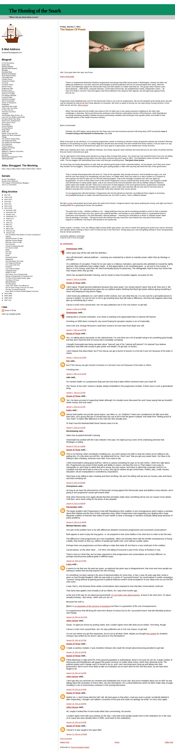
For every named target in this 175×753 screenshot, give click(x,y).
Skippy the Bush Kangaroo (11, 135)
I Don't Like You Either (10, 108)
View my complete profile (11, 314)
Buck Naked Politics (9, 75)
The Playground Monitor (13, 263)
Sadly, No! (5, 131)
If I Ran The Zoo (7, 110)
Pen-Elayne (6, 124)
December (9, 210)
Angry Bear (6, 65)
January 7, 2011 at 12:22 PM (76, 374)
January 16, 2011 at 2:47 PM (76, 640)
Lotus (69, 564)
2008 (6, 298)
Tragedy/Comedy (11, 270)
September (10, 216)
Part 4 (19, 169)
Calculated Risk (7, 77)
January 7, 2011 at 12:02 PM (76, 330)
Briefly (8, 250)
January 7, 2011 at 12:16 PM (76, 357)
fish (68, 361)
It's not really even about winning (125, 595)
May (7, 224)
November (9, 212)
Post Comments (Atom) (80, 747)
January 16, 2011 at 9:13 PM (76, 722)
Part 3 (14, 169)
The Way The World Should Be (15, 289)
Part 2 (9, 169)
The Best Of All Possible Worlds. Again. (18, 278)
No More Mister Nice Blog (11, 119)
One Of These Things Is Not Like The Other (20, 287)
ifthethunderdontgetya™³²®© (12, 157)
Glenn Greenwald (67, 76)
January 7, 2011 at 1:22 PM (75, 392)
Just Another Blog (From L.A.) (12, 115)
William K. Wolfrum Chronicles (12, 151)
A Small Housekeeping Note (15, 246)
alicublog (5, 155)
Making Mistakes (11, 282)
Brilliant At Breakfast (9, 74)
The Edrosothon (11, 284)
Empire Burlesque (8, 92)
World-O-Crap (7, 153)
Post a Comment (66, 738)
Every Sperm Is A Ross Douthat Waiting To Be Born (22, 291)
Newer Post (64, 742)
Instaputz (5, 113)
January (9, 233)
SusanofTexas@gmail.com (12, 53)
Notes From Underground (11, 121)
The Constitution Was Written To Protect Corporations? (23, 235)
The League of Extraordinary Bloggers (15, 183)
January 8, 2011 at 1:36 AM (75, 446)
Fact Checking (10, 244)
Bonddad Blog (7, 72)
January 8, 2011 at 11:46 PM (76, 522)
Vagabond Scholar (8, 148)
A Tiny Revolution (8, 63)
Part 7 (34, 169)
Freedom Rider (7, 97)
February (9, 231)
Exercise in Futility (8, 94)
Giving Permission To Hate (14, 238)
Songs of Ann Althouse (10, 181)
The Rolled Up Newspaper (11, 142)
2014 (6, 201)
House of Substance (9, 103)
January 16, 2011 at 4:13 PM (76, 689)
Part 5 (24, 169)
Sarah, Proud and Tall (9, 133)
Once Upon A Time (8, 122)
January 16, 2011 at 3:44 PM (76, 673)
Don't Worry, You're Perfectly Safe (16, 274)
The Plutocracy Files (9, 140)
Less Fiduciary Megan (13, 269)
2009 (6, 296)
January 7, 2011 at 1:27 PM (75, 407)
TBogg (4, 137)
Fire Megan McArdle (9, 95)
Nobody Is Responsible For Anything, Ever (19, 276)
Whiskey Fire (6, 149)
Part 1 (4, 169)
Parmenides (71, 507)
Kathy (69, 410)
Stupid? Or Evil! (11, 272)
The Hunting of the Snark (35, 11)
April (7, 226)
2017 (6, 195)
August (8, 218)
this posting (151, 634)
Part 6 (29, 169)
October (9, 214)
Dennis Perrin (7, 86)
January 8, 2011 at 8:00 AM (75, 482)
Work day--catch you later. (14, 242)
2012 (6, 206)
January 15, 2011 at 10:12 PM (76, 617)
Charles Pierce (7, 79)
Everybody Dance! (11, 257)
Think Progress (7, 146)
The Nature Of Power (12, 280)
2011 (6, 208)
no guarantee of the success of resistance (92, 606)
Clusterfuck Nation (8, 81)
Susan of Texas (73, 283)
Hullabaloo (5, 104)
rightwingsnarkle (7, 158)
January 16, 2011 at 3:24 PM (76, 652)
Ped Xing (9, 252)
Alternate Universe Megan (14, 240)
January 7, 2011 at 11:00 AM (76, 309)
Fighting (8, 236)
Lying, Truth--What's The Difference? (17, 285)
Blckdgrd (5, 70)
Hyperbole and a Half (9, 106)
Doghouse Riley (7, 88)
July (7, 220)
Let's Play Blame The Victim (15, 261)
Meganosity (9, 259)
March (8, 229)
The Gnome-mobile (12, 248)
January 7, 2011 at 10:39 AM (76, 279)
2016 (6, 197)
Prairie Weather (7, 126)
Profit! (7, 255)
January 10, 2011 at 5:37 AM (76, 561)
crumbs (70, 203)
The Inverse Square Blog (11, 139)
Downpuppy (72, 249)
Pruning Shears (7, 128)
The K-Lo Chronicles (9, 185)
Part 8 (39, 169)
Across (9, 179)
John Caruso (83, 105)
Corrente (5, 83)
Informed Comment (9, 112)
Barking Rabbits (7, 66)
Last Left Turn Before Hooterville (13, 117)
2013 (6, 204)
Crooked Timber (7, 84)
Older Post (169, 742)
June (8, 222)
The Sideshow (7, 144)
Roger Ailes (6, 130)
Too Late (8, 253)
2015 (6, 199)
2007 (6, 300)
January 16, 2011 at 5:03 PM (76, 704)
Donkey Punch (7, 90)
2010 (6, 293)
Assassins (9, 267)
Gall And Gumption (8, 99)
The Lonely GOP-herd (13, 265)
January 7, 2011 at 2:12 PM (75, 427)
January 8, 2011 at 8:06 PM (75, 503)
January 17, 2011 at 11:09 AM (76, 734)
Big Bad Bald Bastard (9, 68)
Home (117, 742)
